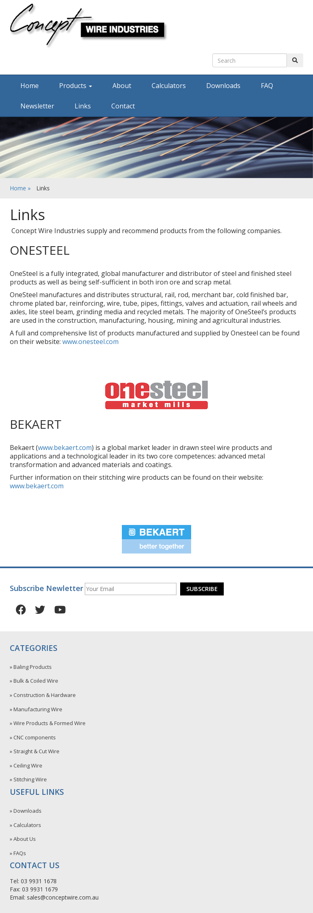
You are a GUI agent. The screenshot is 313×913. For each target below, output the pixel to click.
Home (29, 85)
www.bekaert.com (65, 447)
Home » (20, 188)
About (121, 85)
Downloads (223, 85)
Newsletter (37, 105)
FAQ (267, 85)
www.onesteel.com (90, 341)
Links (83, 105)
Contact (123, 105)
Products (75, 85)
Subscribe (202, 588)
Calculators (169, 85)
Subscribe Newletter (46, 588)
